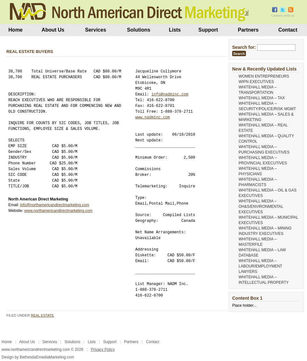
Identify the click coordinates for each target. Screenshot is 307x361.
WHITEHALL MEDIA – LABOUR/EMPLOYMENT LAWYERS (260, 266)
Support (208, 30)
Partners (248, 30)
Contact (287, 30)
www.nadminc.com (152, 117)
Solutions (138, 30)
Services (95, 30)
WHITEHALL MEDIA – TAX (262, 98)
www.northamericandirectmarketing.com (58, 210)
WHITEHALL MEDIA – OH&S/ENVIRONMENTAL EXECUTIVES (261, 206)
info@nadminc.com (169, 94)
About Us (53, 30)
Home (15, 30)
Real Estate (42, 315)
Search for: (244, 47)
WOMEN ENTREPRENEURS (264, 76)
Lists (175, 30)
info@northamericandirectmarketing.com (54, 205)
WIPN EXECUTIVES (256, 81)
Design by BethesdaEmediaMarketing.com (38, 357)
